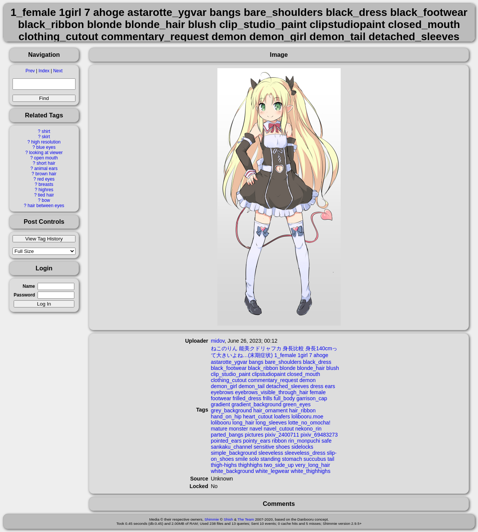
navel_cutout (279, 429)
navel (256, 429)
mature (219, 429)
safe (327, 441)
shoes (283, 447)
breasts (45, 184)
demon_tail (252, 386)
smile (241, 459)
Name (29, 286)
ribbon (279, 441)
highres (45, 189)
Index (43, 70)
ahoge (320, 355)
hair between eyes (46, 205)
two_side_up (279, 465)
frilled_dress (247, 398)
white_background (232, 471)
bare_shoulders (283, 362)
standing (270, 459)
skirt (46, 136)
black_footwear (229, 368)
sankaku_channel (231, 447)
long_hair (244, 423)
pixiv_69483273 (319, 435)
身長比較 (293, 348)
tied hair (46, 195)
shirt (46, 131)
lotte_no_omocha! (309, 423)
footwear (221, 398)
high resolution (45, 142)
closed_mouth (303, 374)
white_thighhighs (310, 471)
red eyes (46, 179)
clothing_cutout (229, 380)
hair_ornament (270, 410)
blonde (288, 368)
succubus (314, 459)
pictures (254, 435)
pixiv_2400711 (282, 435)
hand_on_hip (226, 416)
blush (332, 368)
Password (24, 295)
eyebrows (222, 392)
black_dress (317, 362)
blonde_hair (311, 368)
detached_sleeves (287, 386)
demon (307, 380)
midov (218, 341)
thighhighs (250, 465)
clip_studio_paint (230, 374)
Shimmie (211, 519)
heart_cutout (258, 416)
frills (267, 398)
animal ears (45, 168)
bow (46, 200)
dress (316, 386)
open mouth (46, 158)
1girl (302, 355)
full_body (284, 398)
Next (57, 70)
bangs (256, 362)
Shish (228, 519)
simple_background (234, 453)
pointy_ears (256, 441)
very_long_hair (312, 465)
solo (254, 459)
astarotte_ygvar (229, 362)
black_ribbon (263, 368)
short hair (45, 163)
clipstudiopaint (269, 374)
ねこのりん (224, 348)
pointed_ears (226, 441)
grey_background (231, 410)
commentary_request (273, 380)
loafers (282, 416)
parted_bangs (227, 435)
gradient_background (256, 404)
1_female (285, 355)
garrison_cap (311, 398)
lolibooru (221, 423)
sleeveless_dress (305, 453)
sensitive (264, 447)
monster (238, 429)
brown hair (46, 173)
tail (330, 459)
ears (330, 386)
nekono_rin (308, 429)
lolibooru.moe (307, 416)
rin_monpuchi (304, 441)
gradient (220, 404)
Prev (30, 70)
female (317, 392)
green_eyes (297, 404)
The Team (245, 519)
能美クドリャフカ (260, 348)
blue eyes (46, 147)
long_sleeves (271, 423)
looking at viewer (46, 152)
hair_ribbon (302, 410)
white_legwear (272, 471)
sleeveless (270, 453)
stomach (292, 459)
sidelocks (302, 447)
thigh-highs (224, 465)
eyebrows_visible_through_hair (271, 392)
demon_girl (224, 386)
